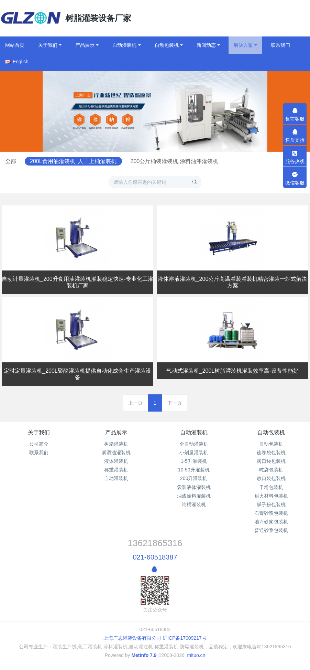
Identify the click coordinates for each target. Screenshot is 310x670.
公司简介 (38, 444)
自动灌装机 (116, 478)
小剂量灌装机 (193, 452)
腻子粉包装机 (271, 504)
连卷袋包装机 (271, 452)
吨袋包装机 (271, 469)
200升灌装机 (193, 478)
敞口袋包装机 (271, 478)
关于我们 (39, 432)
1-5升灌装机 (194, 461)
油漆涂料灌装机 (194, 496)
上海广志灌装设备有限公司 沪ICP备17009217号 (155, 638)
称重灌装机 (116, 469)
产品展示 (116, 432)
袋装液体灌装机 (194, 487)
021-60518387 (155, 557)
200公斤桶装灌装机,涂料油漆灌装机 (218, 161)
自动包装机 (271, 432)
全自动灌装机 (193, 444)
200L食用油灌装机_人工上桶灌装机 (116, 161)
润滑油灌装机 (116, 452)
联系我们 (38, 452)
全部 (51, 161)
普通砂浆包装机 (271, 530)
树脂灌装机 (116, 444)
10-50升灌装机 (194, 469)
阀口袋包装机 (271, 461)
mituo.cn (196, 655)
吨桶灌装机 (194, 504)
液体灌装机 (116, 461)
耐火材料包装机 (271, 496)
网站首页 (14, 45)
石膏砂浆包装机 (271, 513)
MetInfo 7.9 (143, 655)
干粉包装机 (271, 487)
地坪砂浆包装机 (271, 521)
